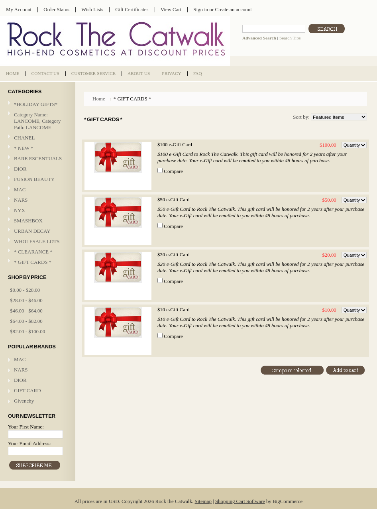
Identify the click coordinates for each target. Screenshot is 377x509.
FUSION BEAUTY (34, 179)
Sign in (200, 9)
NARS (20, 200)
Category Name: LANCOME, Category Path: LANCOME (37, 121)
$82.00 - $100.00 (27, 331)
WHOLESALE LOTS (36, 241)
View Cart (171, 9)
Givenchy (24, 401)
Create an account (233, 9)
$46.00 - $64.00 (26, 311)
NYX (36, 210)
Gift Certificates (132, 9)
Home (98, 99)
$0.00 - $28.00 (25, 290)
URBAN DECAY (32, 231)
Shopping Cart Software (240, 501)
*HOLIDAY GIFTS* (35, 104)
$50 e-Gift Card (173, 199)
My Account (18, 9)
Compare (173, 171)
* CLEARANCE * (33, 252)
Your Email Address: (29, 443)
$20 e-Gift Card (173, 254)
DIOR (20, 169)
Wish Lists (92, 9)
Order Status (56, 9)
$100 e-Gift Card (174, 144)
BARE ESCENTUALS (38, 158)
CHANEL (24, 138)
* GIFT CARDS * (32, 262)
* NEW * (23, 148)
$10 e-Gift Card (173, 309)
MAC (36, 190)
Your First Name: (26, 427)
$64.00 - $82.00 (26, 321)
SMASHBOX (28, 221)
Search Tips (289, 37)
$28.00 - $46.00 (26, 300)
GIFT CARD (27, 390)
